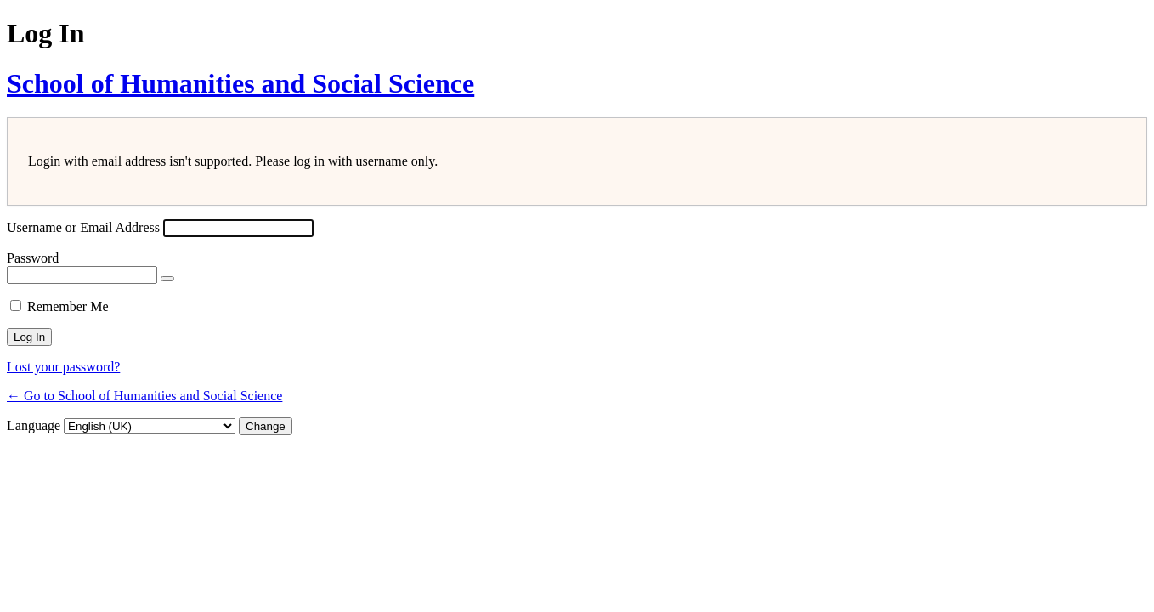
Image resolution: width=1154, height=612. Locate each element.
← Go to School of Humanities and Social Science (144, 395)
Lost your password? (63, 367)
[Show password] (167, 278)
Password (33, 258)
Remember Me (68, 306)
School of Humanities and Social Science (240, 83)
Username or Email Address (83, 227)
